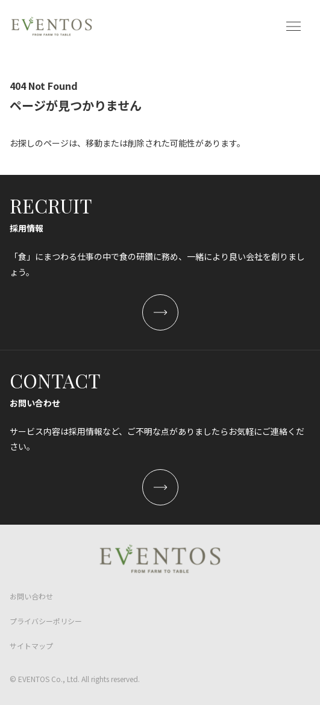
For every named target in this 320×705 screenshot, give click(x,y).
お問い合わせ (31, 596)
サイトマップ (31, 645)
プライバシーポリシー (46, 621)
